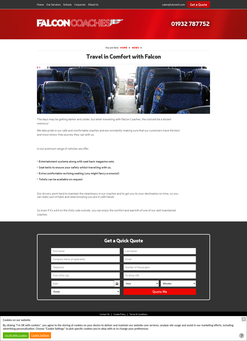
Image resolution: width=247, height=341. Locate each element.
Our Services (53, 4)
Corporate (80, 4)
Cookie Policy (120, 314)
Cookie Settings (40, 335)
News (135, 47)
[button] (117, 283)
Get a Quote (198, 4)
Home (40, 4)
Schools (67, 4)
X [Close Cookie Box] (244, 319)
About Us (93, 4)
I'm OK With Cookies (16, 335)
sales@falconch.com (173, 4)
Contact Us (105, 314)
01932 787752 (190, 23)
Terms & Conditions (138, 314)
